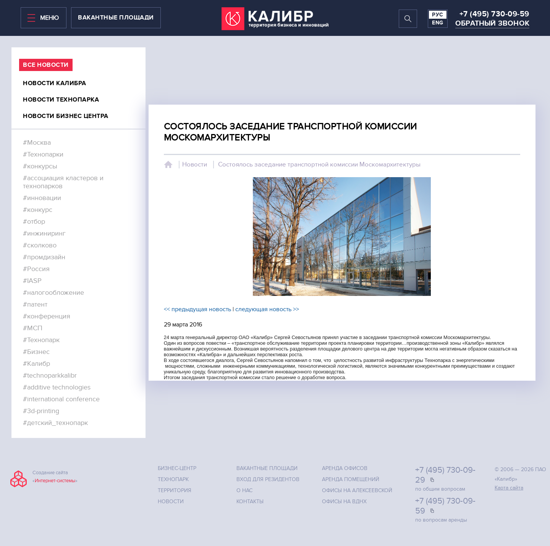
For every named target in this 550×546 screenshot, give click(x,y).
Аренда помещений (350, 479)
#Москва (37, 143)
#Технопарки (43, 154)
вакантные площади (116, 17)
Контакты (250, 501)
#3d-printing (41, 411)
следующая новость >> (267, 309)
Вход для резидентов (267, 479)
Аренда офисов (344, 468)
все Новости (46, 65)
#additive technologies (57, 387)
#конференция (46, 316)
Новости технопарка (61, 99)
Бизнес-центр (177, 468)
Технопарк (173, 479)
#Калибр (36, 364)
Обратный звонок (492, 23)
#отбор (34, 222)
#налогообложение (53, 293)
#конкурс (37, 210)
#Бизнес (36, 352)
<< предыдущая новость (197, 309)
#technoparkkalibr (50, 376)
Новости (194, 164)
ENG (437, 22)
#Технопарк (41, 340)
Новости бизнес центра (65, 116)
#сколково (40, 245)
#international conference (61, 399)
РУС (437, 14)
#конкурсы (40, 166)
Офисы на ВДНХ (344, 501)
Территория (174, 490)
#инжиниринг (44, 233)
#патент (35, 304)
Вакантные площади (267, 468)
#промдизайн (44, 257)
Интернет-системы (55, 481)
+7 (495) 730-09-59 (494, 14)
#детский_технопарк (55, 423)
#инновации (42, 198)
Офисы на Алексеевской (357, 490)
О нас (244, 490)
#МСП (32, 328)
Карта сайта (509, 488)
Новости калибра (54, 83)
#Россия (36, 269)
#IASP (32, 281)
